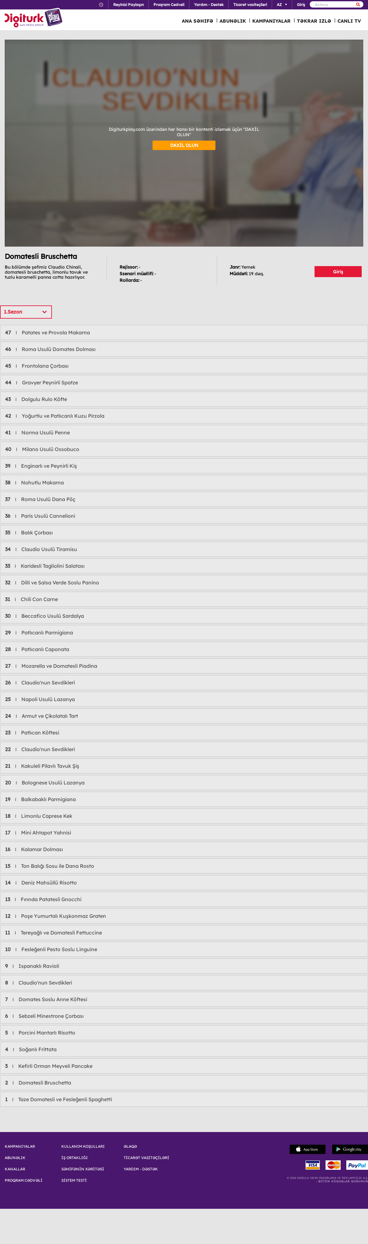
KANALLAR (15, 1169)
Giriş (338, 272)
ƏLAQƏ (130, 1146)
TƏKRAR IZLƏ (314, 21)
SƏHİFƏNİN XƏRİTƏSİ (82, 1169)
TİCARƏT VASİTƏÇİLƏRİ (146, 1158)
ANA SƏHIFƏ (197, 21)
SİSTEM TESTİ (74, 1180)
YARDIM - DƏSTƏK (141, 1169)
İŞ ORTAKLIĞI (74, 1158)
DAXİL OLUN (184, 145)
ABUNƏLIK (233, 21)
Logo (34, 18)
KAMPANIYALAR (271, 21)
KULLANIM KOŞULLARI (83, 1146)
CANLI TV (349, 21)
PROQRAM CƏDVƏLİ (23, 1180)
